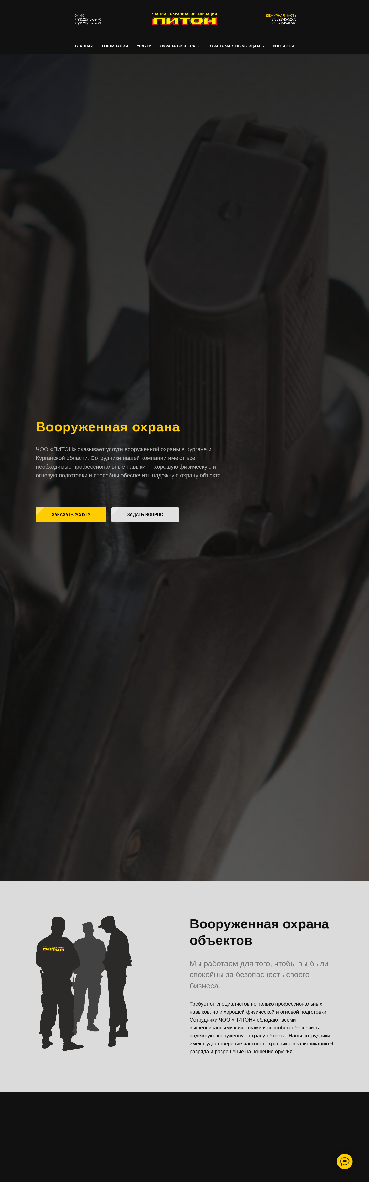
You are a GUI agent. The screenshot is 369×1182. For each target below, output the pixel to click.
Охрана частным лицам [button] (234, 46)
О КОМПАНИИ (115, 46)
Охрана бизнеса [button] (178, 46)
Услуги (144, 46)
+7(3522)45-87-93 (87, 23)
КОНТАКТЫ (283, 46)
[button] (71, 514)
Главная (84, 46)
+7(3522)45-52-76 (87, 19)
